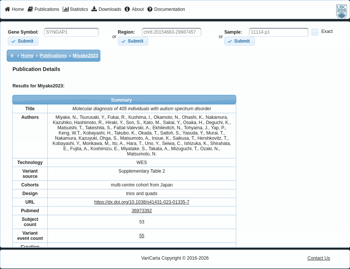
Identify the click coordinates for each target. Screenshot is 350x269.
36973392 (142, 210)
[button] (23, 41)
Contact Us (318, 258)
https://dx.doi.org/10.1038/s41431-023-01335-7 (141, 202)
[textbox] (71, 32)
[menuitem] (14, 9)
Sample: (233, 32)
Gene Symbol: (23, 32)
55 (141, 235)
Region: (126, 32)
